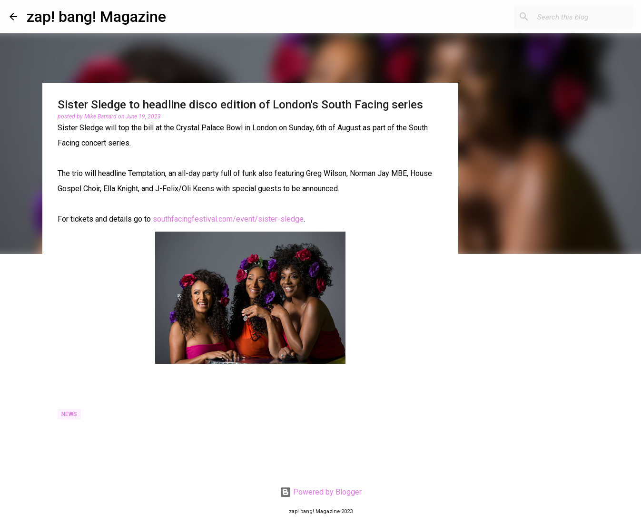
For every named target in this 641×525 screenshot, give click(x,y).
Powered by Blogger (321, 491)
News (69, 414)
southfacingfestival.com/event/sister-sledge (228, 219)
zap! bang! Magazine (96, 17)
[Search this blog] (583, 16)
